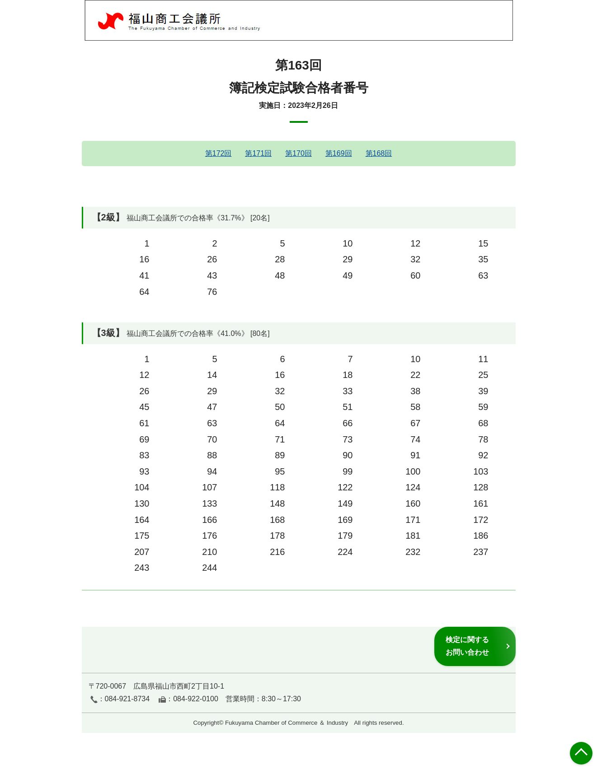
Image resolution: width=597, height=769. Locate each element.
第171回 (258, 153)
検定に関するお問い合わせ (467, 646)
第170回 (298, 153)
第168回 (379, 153)
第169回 (338, 153)
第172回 (218, 153)
